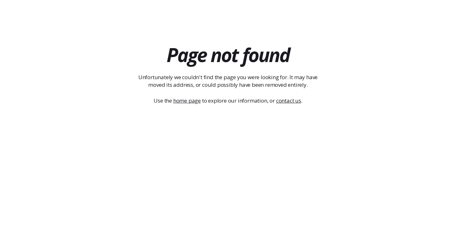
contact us (288, 100)
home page (187, 100)
